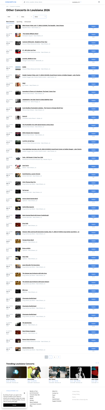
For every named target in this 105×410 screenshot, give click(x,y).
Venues (32, 400)
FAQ (53, 397)
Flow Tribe (25, 256)
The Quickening (26, 323)
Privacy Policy (76, 394)
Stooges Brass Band (28, 240)
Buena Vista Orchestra (28, 339)
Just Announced (34, 393)
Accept (14, 405)
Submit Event (56, 399)
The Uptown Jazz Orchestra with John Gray (34, 273)
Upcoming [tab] (19, 21)
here (16, 401)
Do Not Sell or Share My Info (80, 399)
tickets (93, 26)
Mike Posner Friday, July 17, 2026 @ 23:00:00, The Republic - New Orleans (43, 25)
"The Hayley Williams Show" (30, 33)
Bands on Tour (34, 391)
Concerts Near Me (35, 395)
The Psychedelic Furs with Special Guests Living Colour (38, 124)
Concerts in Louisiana (15, 6)
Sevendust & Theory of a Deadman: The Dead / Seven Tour (39, 91)
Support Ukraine (56, 401)
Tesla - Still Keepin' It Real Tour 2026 (32, 157)
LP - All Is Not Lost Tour (29, 50)
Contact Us (55, 393)
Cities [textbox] (22, 17)
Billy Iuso (25, 290)
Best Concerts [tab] (10, 21)
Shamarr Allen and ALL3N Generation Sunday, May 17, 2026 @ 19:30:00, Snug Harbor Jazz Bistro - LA (50, 232)
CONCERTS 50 (10, 2)
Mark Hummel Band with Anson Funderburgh (35, 215)
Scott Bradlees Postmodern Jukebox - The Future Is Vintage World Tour (42, 108)
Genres (32, 396)
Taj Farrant (25, 190)
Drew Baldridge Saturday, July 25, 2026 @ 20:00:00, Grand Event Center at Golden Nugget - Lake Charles (52, 149)
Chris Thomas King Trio (29, 182)
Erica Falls (25, 223)
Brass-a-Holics (26, 248)
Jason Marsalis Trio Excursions (31, 265)
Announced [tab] (28, 21)
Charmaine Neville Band (29, 298)
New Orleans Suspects (28, 331)
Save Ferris (25, 165)
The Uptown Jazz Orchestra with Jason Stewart (35, 281)
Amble (24, 67)
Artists (31, 398)
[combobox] (77, 2)
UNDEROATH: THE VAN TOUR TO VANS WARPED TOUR (37, 99)
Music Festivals (34, 402)
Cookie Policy (75, 391)
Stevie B (24, 116)
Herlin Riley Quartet (28, 207)
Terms (74, 397)
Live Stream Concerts (35, 404)
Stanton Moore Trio (28, 348)
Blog (31, 406)
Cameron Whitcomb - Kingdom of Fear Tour (34, 42)
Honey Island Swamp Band (30, 198)
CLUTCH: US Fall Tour (28, 141)
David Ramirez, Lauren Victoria (31, 174)
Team (53, 395)
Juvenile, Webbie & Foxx (29, 58)
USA (7, 6)
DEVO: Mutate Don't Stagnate (30, 133)
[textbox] (39, 16)
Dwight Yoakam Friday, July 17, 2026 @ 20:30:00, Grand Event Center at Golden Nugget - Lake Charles (51, 75)
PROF (24, 83)
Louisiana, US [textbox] (76, 2)
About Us (54, 391)
